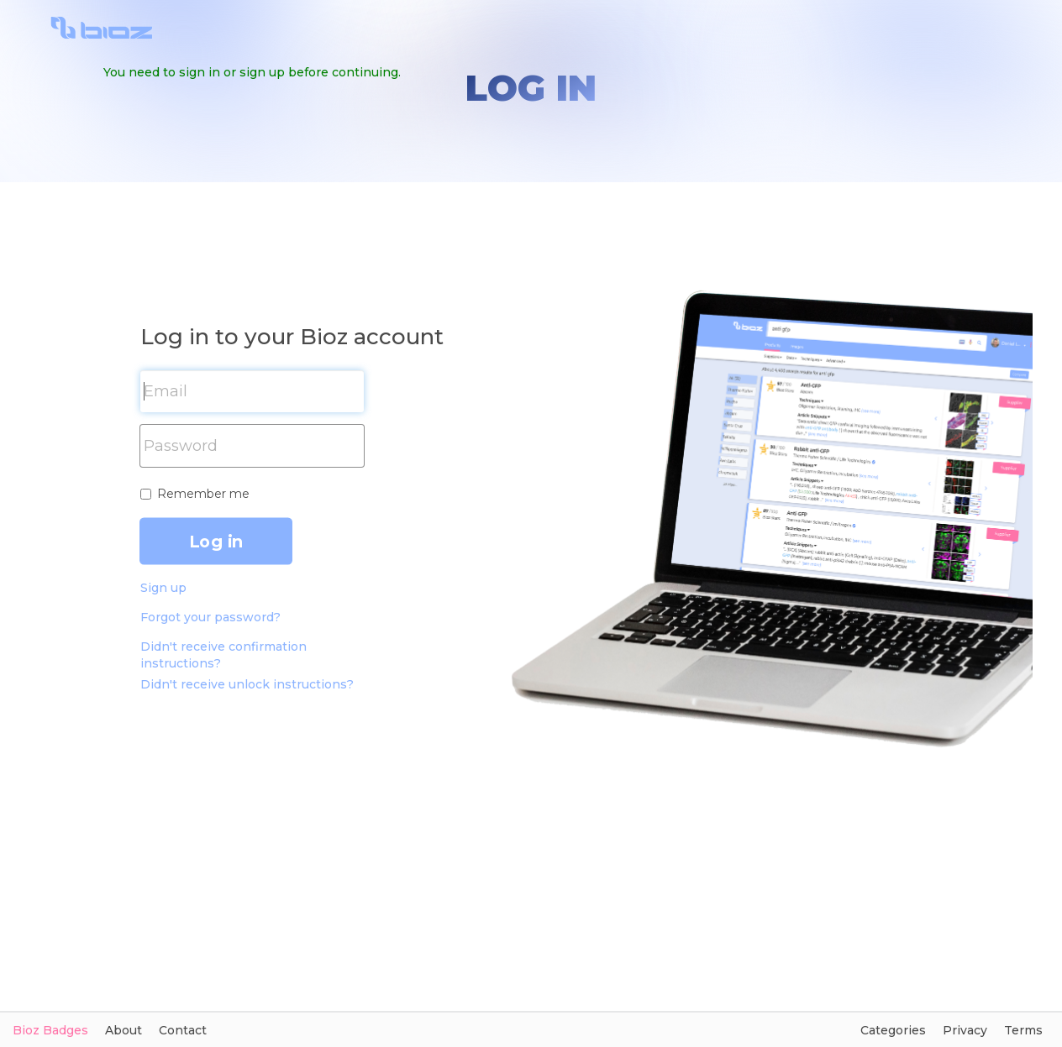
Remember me (203, 493)
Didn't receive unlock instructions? (247, 684)
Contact (183, 1030)
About (123, 1030)
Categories (893, 1030)
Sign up (163, 587)
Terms (1023, 1030)
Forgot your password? (210, 617)
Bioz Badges (50, 1030)
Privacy (965, 1030)
